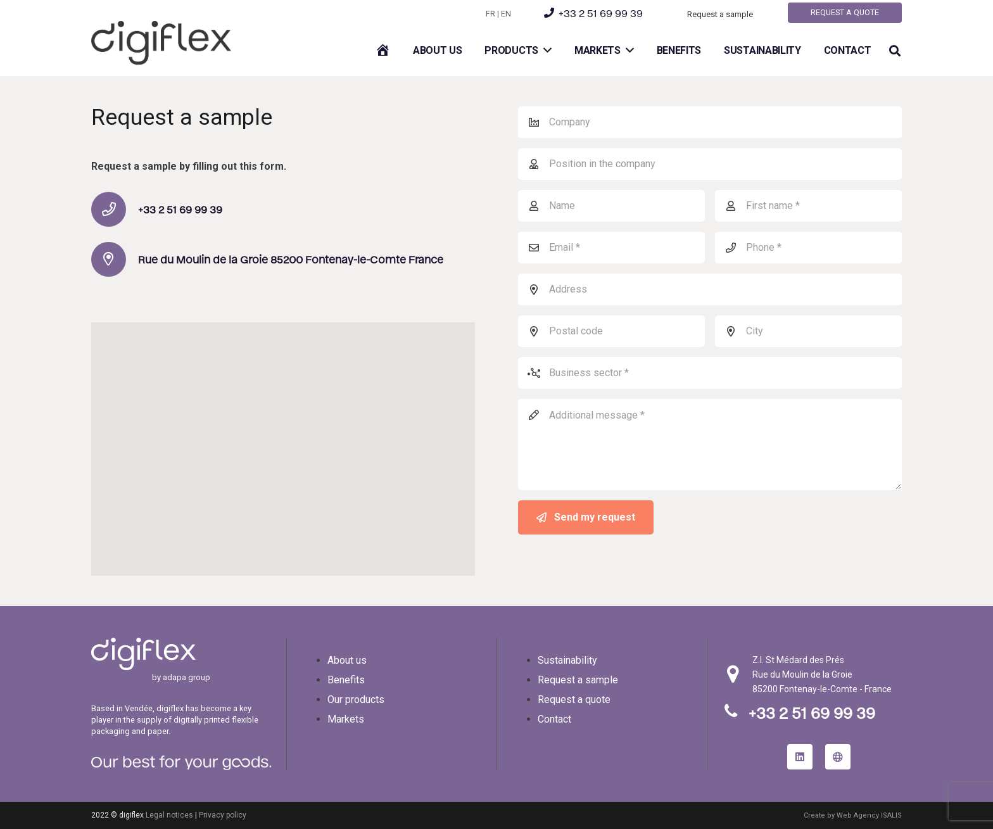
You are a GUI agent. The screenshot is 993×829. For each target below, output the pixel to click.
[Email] (611, 247)
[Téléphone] (808, 247)
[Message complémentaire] (710, 444)
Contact (554, 719)
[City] (808, 331)
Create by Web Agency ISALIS (853, 815)
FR (490, 13)
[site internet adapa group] (838, 756)
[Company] (710, 122)
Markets (345, 719)
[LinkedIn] (800, 756)
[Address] (710, 289)
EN (506, 13)
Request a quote (574, 699)
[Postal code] (611, 331)
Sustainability (567, 660)
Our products (355, 699)
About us (347, 660)
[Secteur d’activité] (710, 373)
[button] (895, 51)
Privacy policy (222, 815)
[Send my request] (586, 517)
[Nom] (611, 206)
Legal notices (169, 815)
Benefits (346, 680)
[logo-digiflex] (161, 43)
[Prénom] (808, 206)
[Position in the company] (710, 164)
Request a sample (578, 680)
